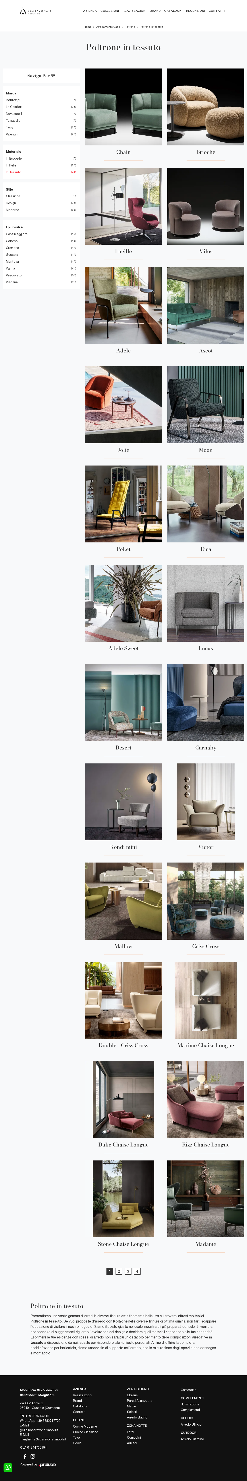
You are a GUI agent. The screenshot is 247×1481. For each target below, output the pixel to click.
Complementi (190, 1410)
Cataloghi (173, 11)
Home (87, 27)
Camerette (188, 1390)
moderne (12, 210)
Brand (155, 11)
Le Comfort (14, 107)
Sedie (77, 1443)
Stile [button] (9, 189)
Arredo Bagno (137, 1417)
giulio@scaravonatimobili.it (39, 1430)
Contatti (217, 11)
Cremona (12, 248)
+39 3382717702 (48, 1420)
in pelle (11, 165)
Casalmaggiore (16, 234)
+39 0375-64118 (37, 1416)
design (11, 203)
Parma (10, 268)
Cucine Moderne (85, 1426)
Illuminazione (190, 1404)
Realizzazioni (134, 11)
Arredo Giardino (192, 1439)
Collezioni (109, 11)
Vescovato (14, 275)
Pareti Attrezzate (139, 1401)
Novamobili (14, 113)
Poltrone (130, 27)
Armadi (132, 1443)
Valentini (12, 134)
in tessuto (13, 172)
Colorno (12, 241)
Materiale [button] (13, 151)
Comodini (134, 1437)
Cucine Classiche (85, 1432)
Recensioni (195, 11)
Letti (130, 1432)
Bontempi (13, 100)
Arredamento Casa (108, 27)
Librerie (132, 1395)
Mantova (12, 261)
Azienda (90, 11)
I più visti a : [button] (15, 227)
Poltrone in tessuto (151, 27)
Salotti (132, 1412)
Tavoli (77, 1437)
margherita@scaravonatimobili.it (43, 1439)
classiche (13, 196)
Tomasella (13, 120)
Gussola (12, 254)
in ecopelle (14, 158)
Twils (9, 127)
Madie (131, 1406)
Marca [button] (11, 93)
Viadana (12, 282)
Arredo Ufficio (191, 1424)
